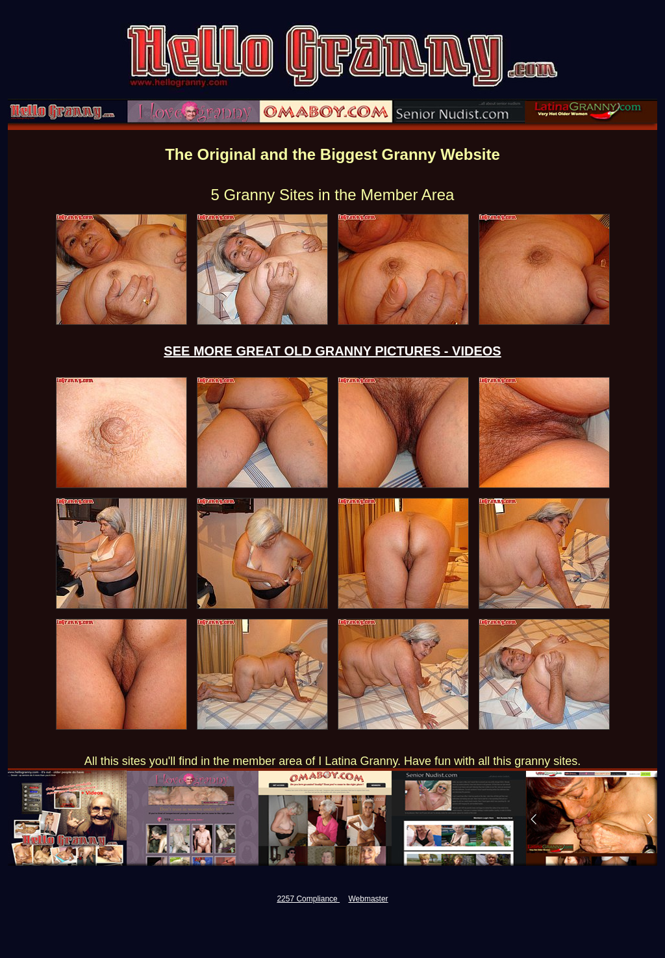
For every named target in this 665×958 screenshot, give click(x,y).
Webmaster (368, 898)
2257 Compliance (308, 898)
